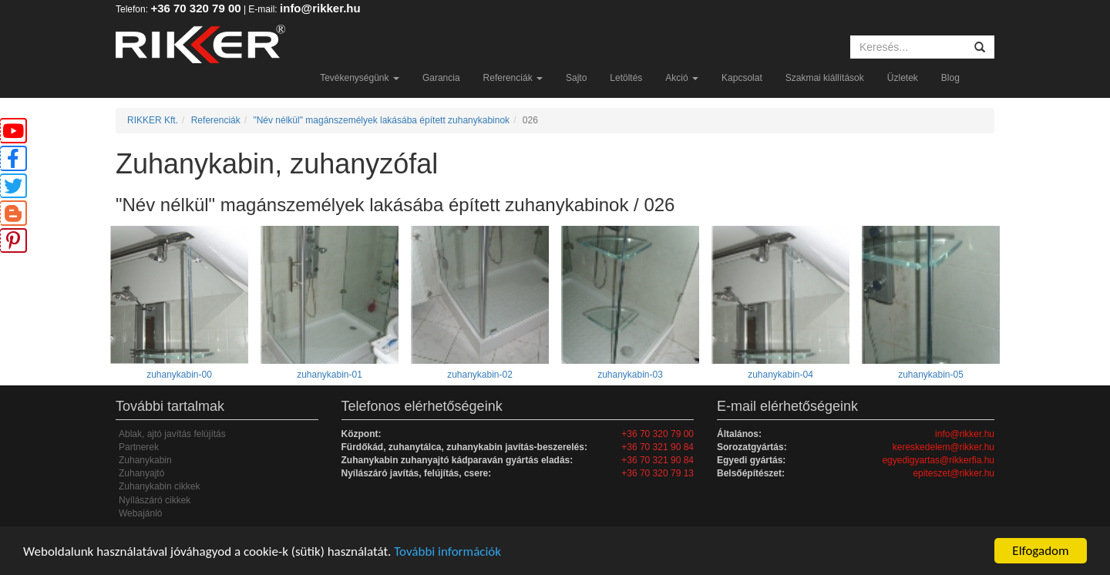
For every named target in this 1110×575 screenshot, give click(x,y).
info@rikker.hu (320, 8)
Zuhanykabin (145, 460)
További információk (447, 551)
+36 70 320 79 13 (657, 473)
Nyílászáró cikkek (154, 500)
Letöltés (626, 77)
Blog (950, 77)
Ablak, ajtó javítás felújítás (172, 434)
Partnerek (139, 447)
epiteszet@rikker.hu (953, 473)
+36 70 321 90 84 (657, 447)
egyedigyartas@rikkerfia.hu (938, 460)
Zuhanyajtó (141, 473)
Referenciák (513, 77)
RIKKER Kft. (152, 120)
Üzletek (902, 77)
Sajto (576, 77)
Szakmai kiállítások (824, 77)
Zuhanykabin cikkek (159, 486)
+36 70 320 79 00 (195, 8)
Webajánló (140, 513)
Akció (681, 77)
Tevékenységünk (359, 77)
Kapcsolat (742, 77)
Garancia (441, 77)
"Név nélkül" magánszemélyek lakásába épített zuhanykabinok (381, 120)
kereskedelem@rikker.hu (943, 447)
